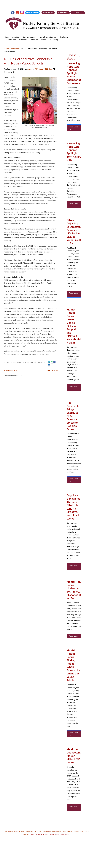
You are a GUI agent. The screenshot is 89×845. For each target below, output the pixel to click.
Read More (73, 128)
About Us (15, 37)
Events (43, 40)
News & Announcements (71, 831)
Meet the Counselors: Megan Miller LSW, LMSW (74, 756)
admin (29, 69)
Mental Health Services (48, 37)
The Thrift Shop (10, 40)
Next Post (52, 370)
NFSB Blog (54, 40)
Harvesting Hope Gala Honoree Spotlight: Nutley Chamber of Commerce (74, 73)
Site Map (26, 834)
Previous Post (11, 370)
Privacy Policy (84, 831)
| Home (6, 831)
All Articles (15, 48)
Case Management (29, 37)
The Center (20, 831)
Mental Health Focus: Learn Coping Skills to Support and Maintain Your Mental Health (74, 326)
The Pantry (64, 37)
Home (7, 37)
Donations (23, 40)
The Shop (37, 831)
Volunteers (34, 40)
